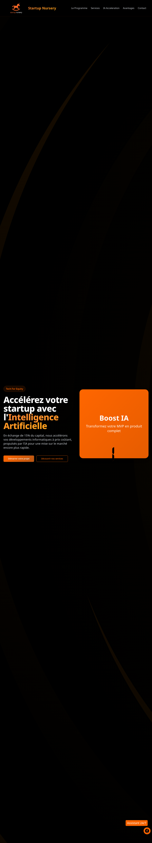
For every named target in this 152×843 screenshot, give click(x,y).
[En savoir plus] (114, 454)
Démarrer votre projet (18, 458)
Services (95, 8)
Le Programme (79, 8)
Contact (142, 8)
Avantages (128, 8)
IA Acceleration (111, 8)
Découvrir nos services (52, 458)
